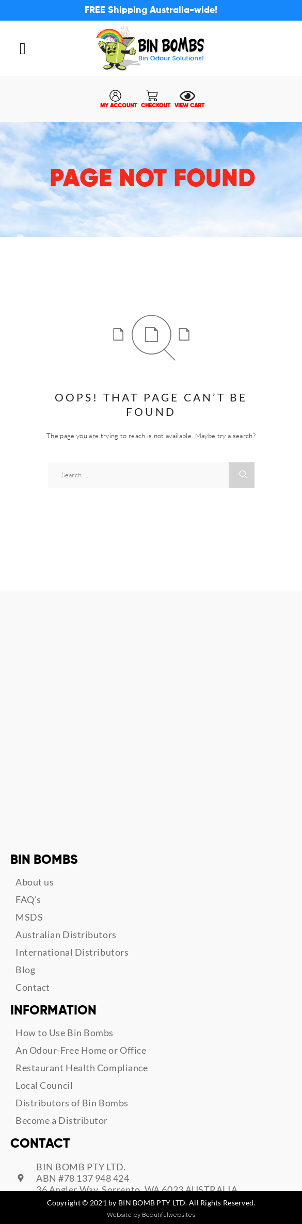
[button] (22, 48)
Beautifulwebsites (168, 1214)
